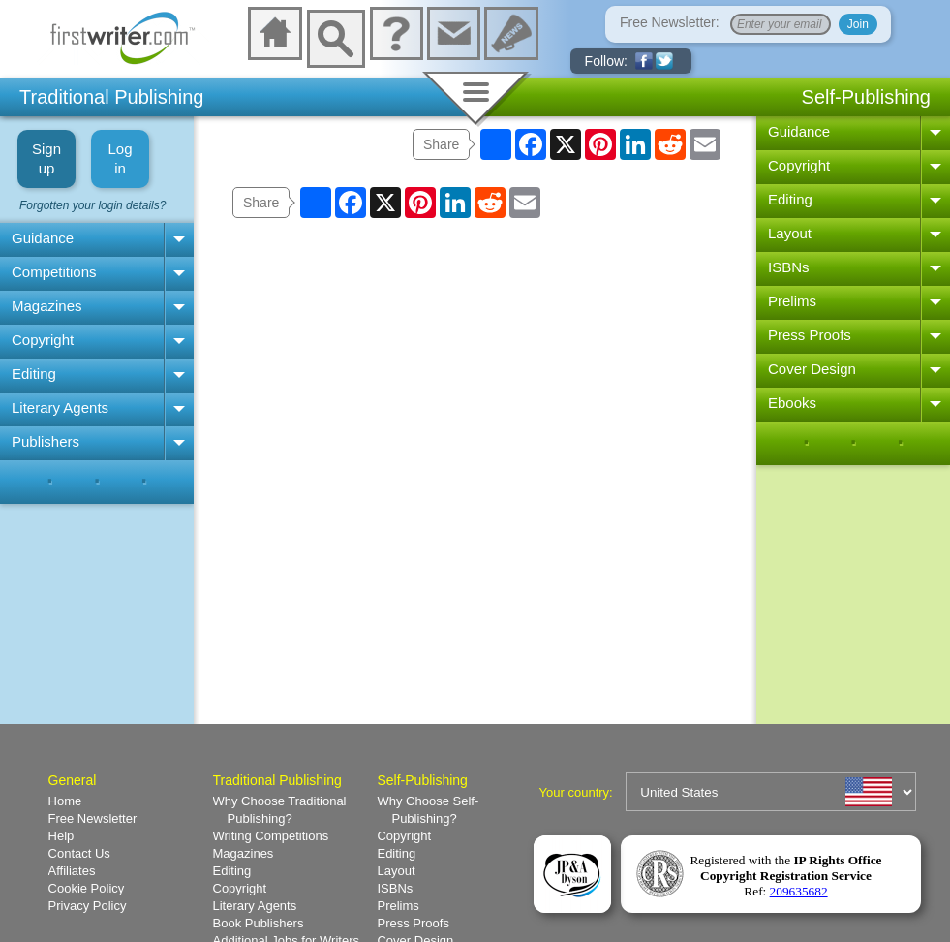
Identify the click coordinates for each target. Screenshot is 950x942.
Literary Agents (60, 407)
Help (61, 836)
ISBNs (789, 267)
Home (65, 801)
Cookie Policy (86, 888)
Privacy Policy (87, 905)
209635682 (799, 891)
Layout (790, 233)
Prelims (792, 301)
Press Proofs (809, 335)
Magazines (47, 306)
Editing (34, 373)
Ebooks (792, 402)
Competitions (54, 272)
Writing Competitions (271, 836)
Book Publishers (258, 923)
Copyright (43, 339)
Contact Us (79, 853)
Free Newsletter (93, 818)
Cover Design (812, 369)
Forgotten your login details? (92, 205)
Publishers (45, 441)
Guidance (43, 238)
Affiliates (72, 871)
